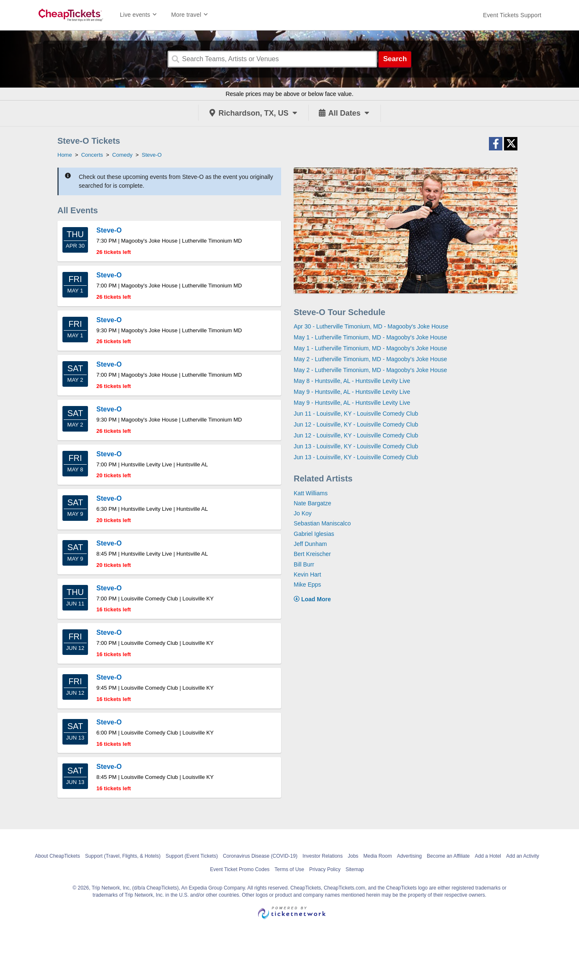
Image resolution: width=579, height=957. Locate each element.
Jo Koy (303, 513)
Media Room (377, 856)
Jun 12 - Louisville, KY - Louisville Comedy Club (356, 424)
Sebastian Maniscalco (322, 523)
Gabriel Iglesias (314, 533)
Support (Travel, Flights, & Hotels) (122, 856)
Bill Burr (304, 564)
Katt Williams (311, 493)
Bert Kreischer (312, 554)
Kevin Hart (307, 574)
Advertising (409, 856)
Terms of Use (289, 869)
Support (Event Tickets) (191, 856)
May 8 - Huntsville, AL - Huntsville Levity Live (352, 381)
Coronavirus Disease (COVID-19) (260, 856)
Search (395, 59)
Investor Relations (322, 856)
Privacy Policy (325, 869)
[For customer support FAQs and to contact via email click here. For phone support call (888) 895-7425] (512, 15)
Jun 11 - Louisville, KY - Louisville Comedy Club (356, 413)
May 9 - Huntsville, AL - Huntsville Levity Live (352, 391)
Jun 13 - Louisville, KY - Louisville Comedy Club (356, 446)
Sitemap (355, 869)
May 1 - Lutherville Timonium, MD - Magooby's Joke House (370, 337)
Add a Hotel (488, 856)
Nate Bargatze (312, 503)
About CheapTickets (57, 856)
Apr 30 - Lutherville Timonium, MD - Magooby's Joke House (371, 326)
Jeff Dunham (310, 544)
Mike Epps (307, 584)
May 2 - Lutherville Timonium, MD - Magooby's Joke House (370, 359)
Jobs (353, 856)
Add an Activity (522, 856)
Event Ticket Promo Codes (239, 869)
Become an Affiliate (448, 856)
